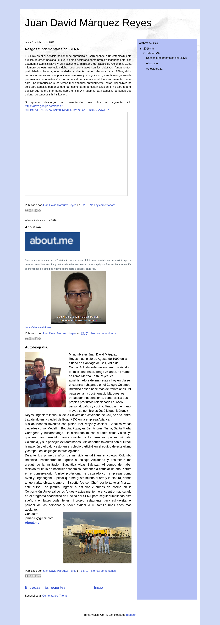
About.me (33, 227)
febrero (151, 53)
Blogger (130, 614)
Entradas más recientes (45, 587)
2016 (147, 48)
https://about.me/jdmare (38, 327)
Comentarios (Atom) (54, 595)
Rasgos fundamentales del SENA (52, 49)
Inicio (98, 587)
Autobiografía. (36, 347)
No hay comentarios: (102, 205)
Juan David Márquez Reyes (88, 22)
